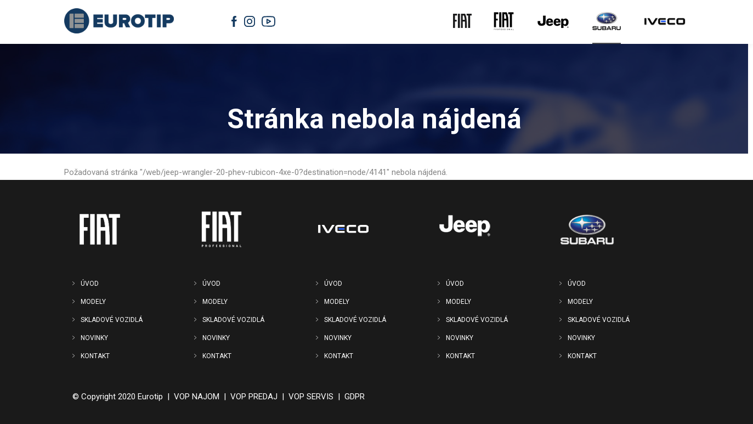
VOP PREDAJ (254, 397)
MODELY (93, 302)
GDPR (354, 397)
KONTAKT (95, 356)
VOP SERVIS (310, 397)
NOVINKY (94, 338)
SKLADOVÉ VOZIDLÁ (112, 320)
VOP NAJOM (196, 397)
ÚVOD (90, 283)
